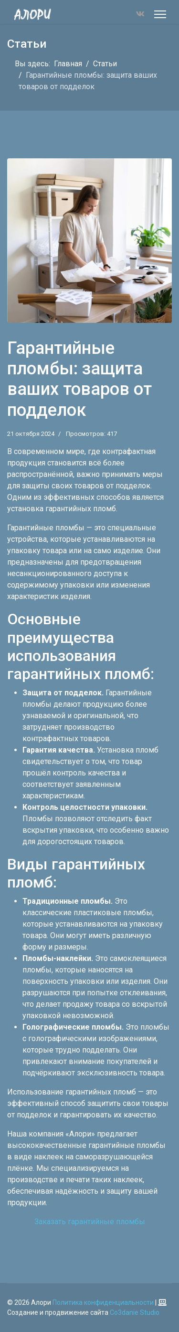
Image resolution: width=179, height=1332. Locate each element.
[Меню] (160, 14)
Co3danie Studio (134, 1312)
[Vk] (140, 14)
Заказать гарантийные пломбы (89, 1221)
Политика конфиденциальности (103, 1302)
